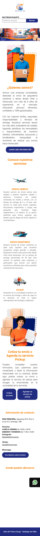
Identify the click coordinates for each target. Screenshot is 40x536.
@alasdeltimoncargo (10, 437)
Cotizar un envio (9, 394)
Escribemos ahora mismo (15, 455)
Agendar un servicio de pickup (27, 394)
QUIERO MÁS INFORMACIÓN (20, 150)
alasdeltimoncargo (9, 445)
